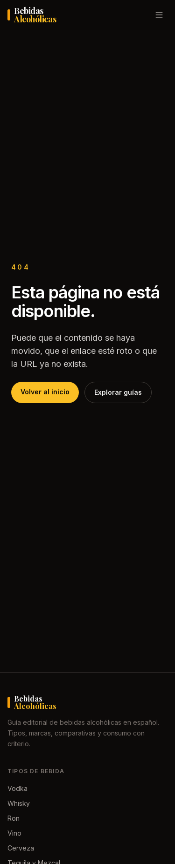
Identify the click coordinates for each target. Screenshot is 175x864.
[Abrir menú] (159, 15)
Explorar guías (118, 392)
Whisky (18, 803)
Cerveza (20, 848)
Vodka (17, 788)
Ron (13, 818)
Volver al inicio (45, 392)
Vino (14, 833)
